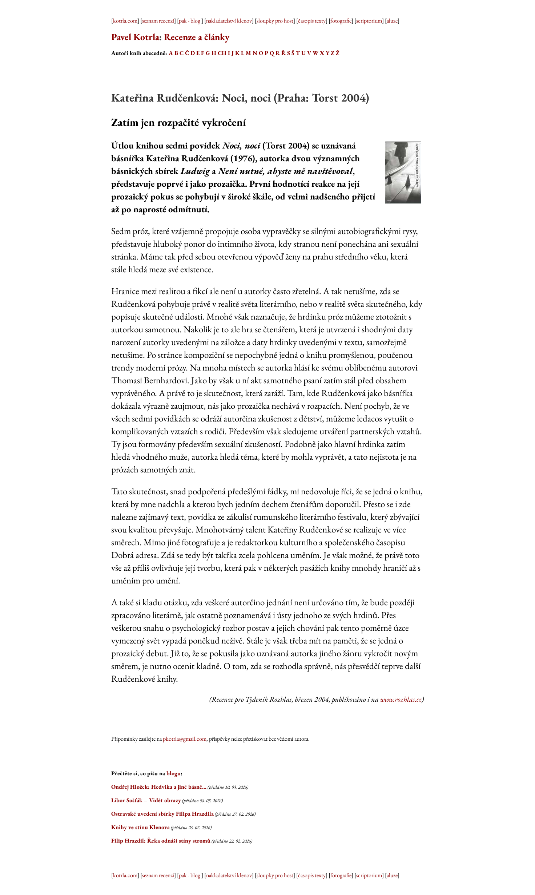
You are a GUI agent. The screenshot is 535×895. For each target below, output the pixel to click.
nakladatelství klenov (229, 20)
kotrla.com (125, 20)
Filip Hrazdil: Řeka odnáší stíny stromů (160, 840)
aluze (392, 20)
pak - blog (190, 20)
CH (222, 53)
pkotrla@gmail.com (184, 738)
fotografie (340, 20)
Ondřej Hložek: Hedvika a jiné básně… (158, 787)
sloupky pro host (275, 20)
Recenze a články (196, 37)
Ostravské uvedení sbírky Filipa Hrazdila (162, 813)
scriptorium (369, 20)
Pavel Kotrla (135, 37)
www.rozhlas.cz (401, 699)
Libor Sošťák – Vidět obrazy (146, 800)
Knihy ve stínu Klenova (140, 827)
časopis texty (312, 20)
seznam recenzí (158, 20)
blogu (173, 773)
